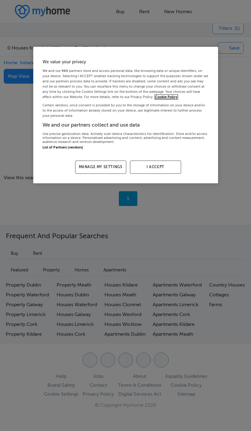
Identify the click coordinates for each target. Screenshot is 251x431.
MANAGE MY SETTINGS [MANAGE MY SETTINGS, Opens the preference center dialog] (101, 167)
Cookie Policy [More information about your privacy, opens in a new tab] (166, 97)
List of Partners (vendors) (63, 147)
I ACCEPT (155, 167)
